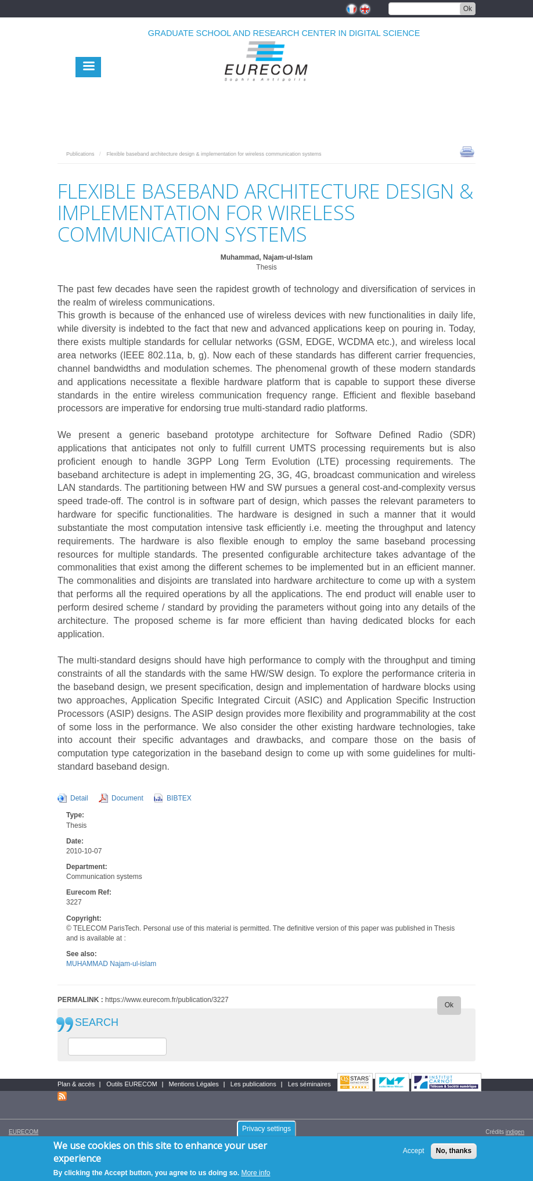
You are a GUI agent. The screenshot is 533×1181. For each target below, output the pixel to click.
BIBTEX (179, 798)
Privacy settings (266, 1133)
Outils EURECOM (131, 1084)
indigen (515, 1132)
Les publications (253, 1084)
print (467, 151)
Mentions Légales (194, 1084)
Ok (467, 9)
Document (127, 798)
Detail (79, 798)
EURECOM (23, 1132)
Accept (413, 1155)
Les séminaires (309, 1084)
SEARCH (96, 1022)
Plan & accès (76, 1084)
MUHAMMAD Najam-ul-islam (111, 964)
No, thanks (453, 1155)
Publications (80, 154)
